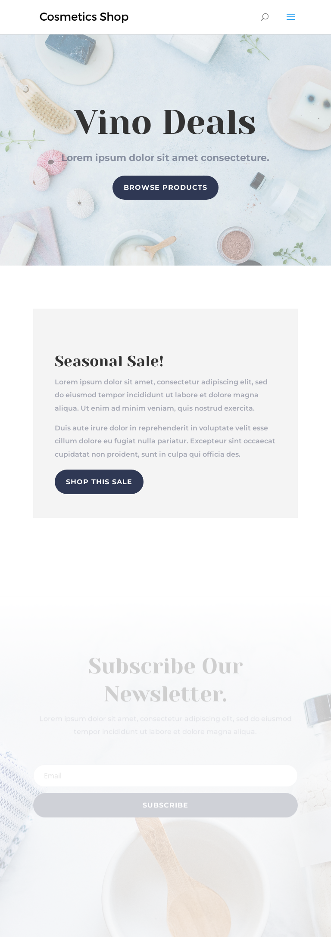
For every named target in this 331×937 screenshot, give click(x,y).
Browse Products (165, 187)
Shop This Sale (99, 482)
